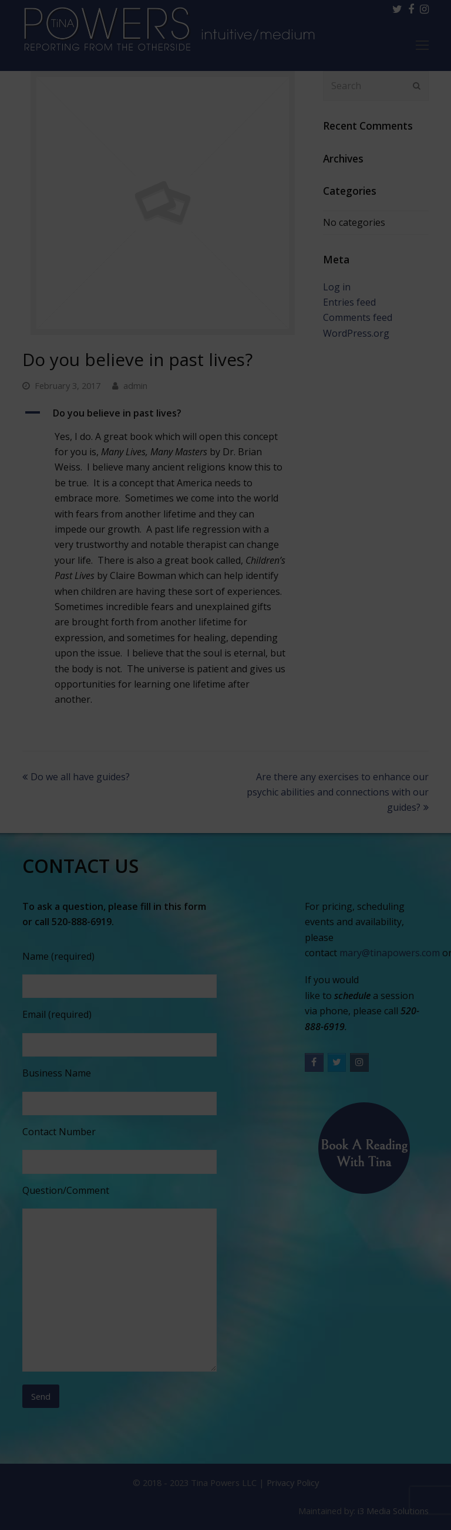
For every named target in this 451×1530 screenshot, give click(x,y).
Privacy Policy (293, 1482)
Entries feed (349, 302)
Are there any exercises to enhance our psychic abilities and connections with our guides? (338, 792)
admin (135, 385)
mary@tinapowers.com (389, 952)
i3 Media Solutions (393, 1511)
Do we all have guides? (76, 776)
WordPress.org (356, 333)
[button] (162, 413)
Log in (337, 286)
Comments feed (357, 317)
